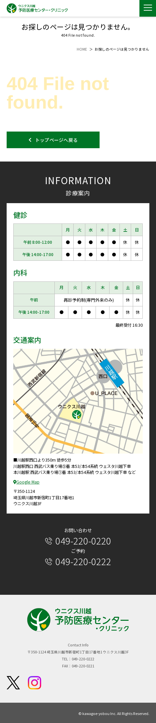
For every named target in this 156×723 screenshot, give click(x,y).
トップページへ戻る (53, 140)
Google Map (26, 482)
